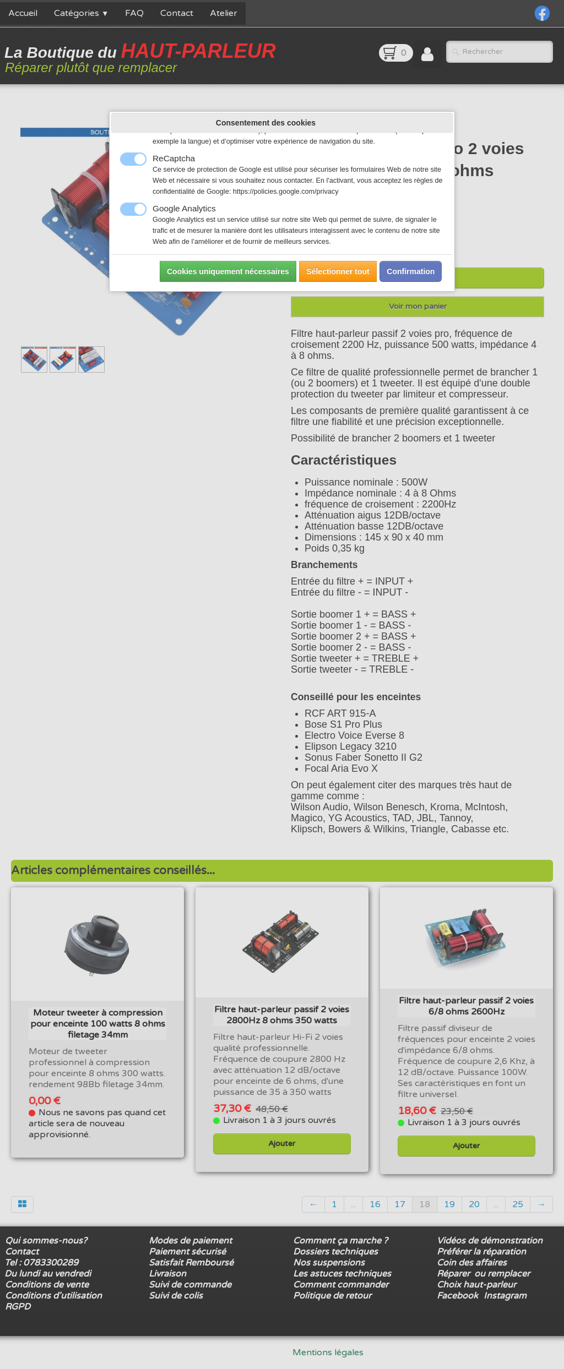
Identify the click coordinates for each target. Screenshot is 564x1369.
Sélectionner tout (337, 271)
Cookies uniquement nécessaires (228, 271)
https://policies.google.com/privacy (286, 191)
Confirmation (411, 271)
